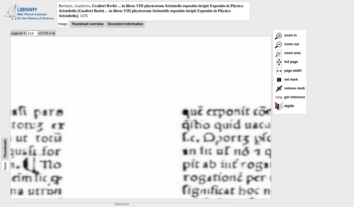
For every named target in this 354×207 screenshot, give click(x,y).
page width (288, 71)
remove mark (290, 88)
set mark (286, 79)
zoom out (287, 44)
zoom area (288, 53)
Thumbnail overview (87, 24)
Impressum (121, 204)
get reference (290, 97)
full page (286, 62)
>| (53, 33)
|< (21, 33)
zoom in (286, 35)
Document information (125, 24)
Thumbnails (5, 148)
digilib (284, 106)
